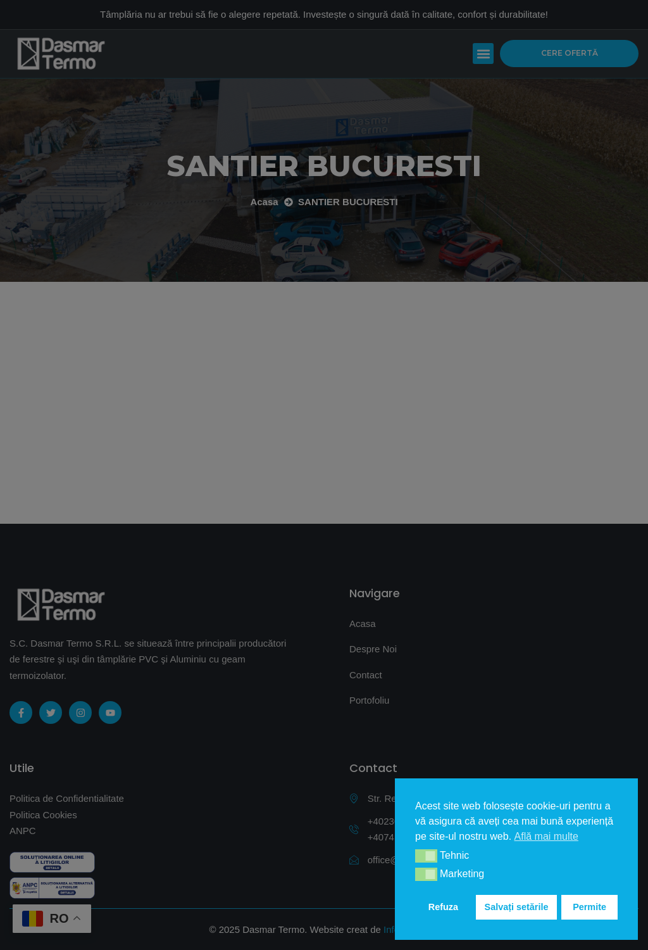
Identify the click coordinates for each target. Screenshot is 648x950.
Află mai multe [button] (546, 836)
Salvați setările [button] (517, 907)
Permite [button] (589, 907)
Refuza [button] (443, 907)
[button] (426, 856)
